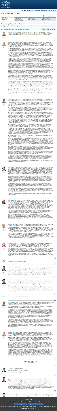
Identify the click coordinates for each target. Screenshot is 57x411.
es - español (24, 10)
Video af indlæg (46, 29)
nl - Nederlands (45, 10)
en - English (32, 10)
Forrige (8, 13)
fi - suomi (53, 10)
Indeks (3, 13)
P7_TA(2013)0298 (46, 19)
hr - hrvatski (37, 10)
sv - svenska (55, 10)
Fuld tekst (18, 13)
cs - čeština (25, 10)
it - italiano (38, 10)
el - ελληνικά (31, 10)
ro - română (49, 10)
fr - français (34, 10)
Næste (12, 13)
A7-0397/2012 (4, 19)
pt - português (48, 10)
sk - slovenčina (51, 10)
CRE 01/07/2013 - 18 (19, 20)
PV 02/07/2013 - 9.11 (33, 19)
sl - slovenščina (52, 10)
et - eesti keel (30, 10)
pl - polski (46, 10)
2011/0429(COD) (41, 34)
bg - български (22, 10)
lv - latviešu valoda (39, 10)
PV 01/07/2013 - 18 (18, 19)
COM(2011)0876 (26, 34)
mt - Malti (44, 10)
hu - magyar (42, 10)
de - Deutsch (28, 10)
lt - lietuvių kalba (41, 10)
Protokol (53, 29)
